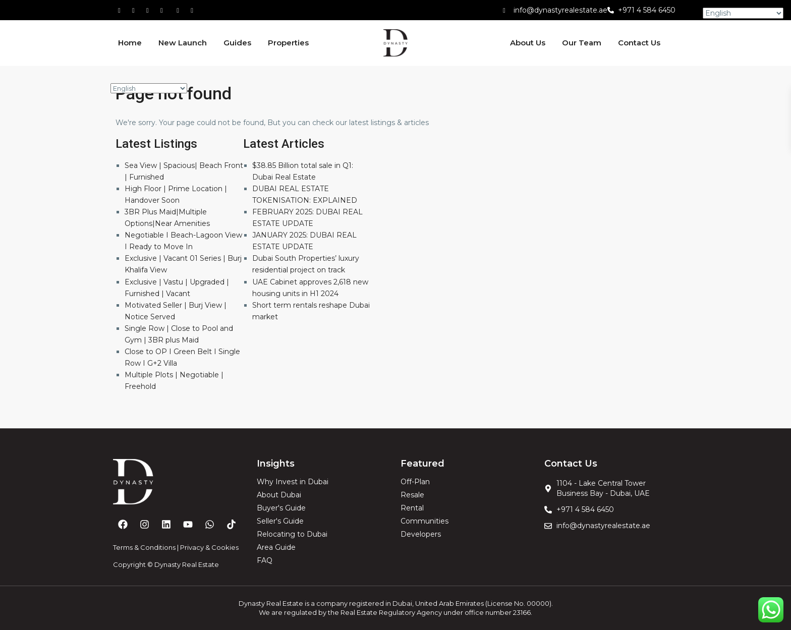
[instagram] (193, 10)
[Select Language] (148, 88)
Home (130, 42)
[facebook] (123, 10)
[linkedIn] (165, 10)
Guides (237, 42)
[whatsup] (137, 10)
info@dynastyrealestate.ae (560, 10)
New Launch (182, 42)
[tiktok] (151, 10)
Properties (288, 42)
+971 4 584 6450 (646, 10)
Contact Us (639, 42)
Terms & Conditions (144, 547)
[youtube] (179, 10)
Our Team (581, 42)
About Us (527, 42)
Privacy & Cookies (209, 547)
